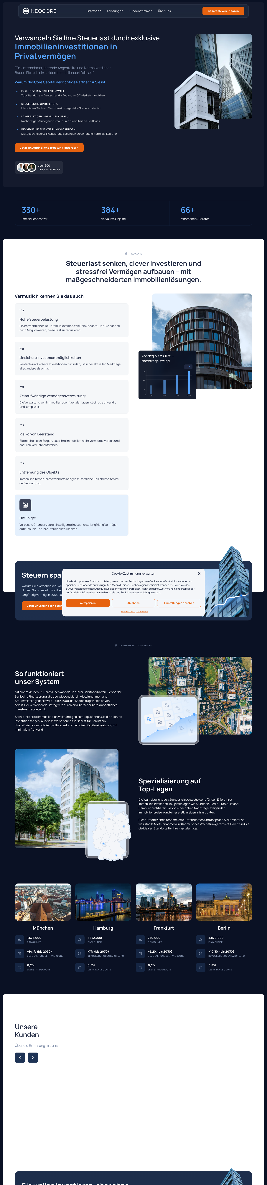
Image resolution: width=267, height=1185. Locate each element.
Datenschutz (128, 611)
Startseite (94, 10)
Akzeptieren (88, 603)
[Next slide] (33, 1058)
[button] (199, 573)
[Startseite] (39, 11)
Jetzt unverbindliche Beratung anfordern (49, 147)
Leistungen (115, 10)
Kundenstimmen (140, 10)
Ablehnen (133, 603)
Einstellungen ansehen (179, 603)
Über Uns (164, 10)
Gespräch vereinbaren (223, 11)
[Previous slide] (20, 1058)
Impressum (142, 611)
